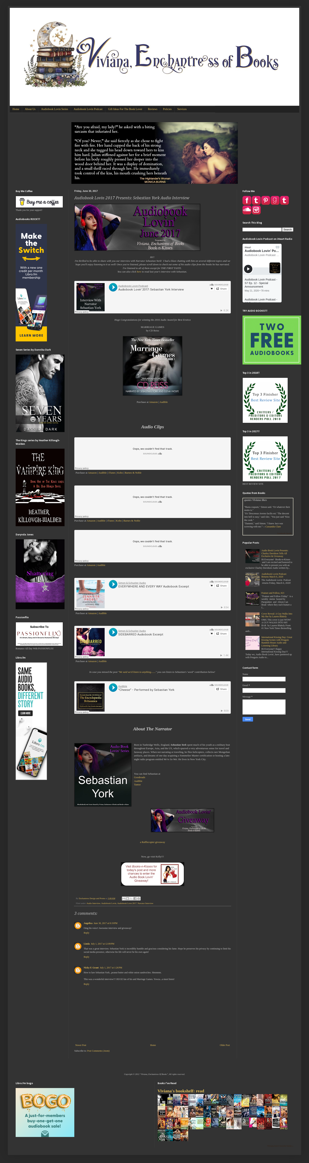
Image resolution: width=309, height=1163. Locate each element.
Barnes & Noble (133, 472)
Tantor (137, 784)
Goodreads (139, 777)
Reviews (152, 109)
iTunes (112, 472)
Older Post (225, 1045)
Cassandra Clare (273, 526)
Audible (163, 402)
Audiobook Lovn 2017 (127, 903)
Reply (86, 932)
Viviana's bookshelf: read (181, 1090)
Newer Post (80, 1045)
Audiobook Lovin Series (54, 109)
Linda (87, 943)
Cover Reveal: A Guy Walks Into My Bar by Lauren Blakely (276, 615)
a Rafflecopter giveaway (152, 842)
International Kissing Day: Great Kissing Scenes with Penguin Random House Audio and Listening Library (276, 641)
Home (16, 109)
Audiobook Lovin (108, 903)
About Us (30, 109)
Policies (167, 109)
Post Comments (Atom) (98, 1050)
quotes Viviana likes (255, 500)
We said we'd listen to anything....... (137, 671)
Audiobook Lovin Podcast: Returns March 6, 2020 (274, 575)
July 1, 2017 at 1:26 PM (111, 967)
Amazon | (92, 520)
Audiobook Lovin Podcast (88, 109)
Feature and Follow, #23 (272, 593)
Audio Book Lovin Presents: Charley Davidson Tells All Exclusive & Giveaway (274, 553)
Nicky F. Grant (91, 967)
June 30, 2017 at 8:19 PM (106, 923)
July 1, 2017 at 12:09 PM (102, 943)
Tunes (111, 520)
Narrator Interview (145, 903)
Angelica (88, 923)
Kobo (120, 472)
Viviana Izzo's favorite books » (280, 1146)
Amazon (153, 402)
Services (182, 109)
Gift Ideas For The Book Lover (125, 109)
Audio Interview (93, 903)
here (139, 271)
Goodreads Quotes (284, 533)
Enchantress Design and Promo (92, 898)
